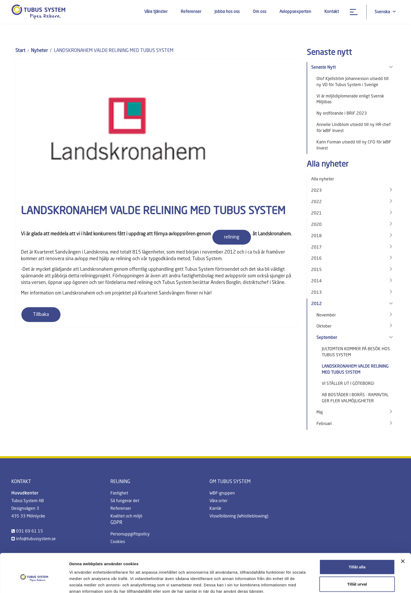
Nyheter (39, 50)
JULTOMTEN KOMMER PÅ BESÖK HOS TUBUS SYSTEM (356, 352)
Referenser (191, 12)
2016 (316, 258)
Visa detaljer (287, 582)
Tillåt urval (357, 558)
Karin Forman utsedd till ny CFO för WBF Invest (353, 145)
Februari (324, 424)
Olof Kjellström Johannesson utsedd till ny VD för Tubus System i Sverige (352, 82)
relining (231, 237)
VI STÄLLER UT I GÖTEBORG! (348, 384)
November (326, 315)
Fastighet (119, 493)
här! (208, 293)
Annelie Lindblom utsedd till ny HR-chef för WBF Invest (353, 128)
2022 (316, 202)
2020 (316, 225)
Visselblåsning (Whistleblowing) (238, 516)
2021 (316, 213)
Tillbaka (41, 314)
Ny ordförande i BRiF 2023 (341, 113)
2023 (316, 191)
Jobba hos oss (227, 12)
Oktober (323, 326)
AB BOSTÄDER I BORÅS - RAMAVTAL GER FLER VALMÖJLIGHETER (355, 398)
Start (20, 50)
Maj (319, 412)
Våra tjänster (155, 12)
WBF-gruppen (222, 493)
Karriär (215, 509)
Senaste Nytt (323, 68)
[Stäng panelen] (403, 535)
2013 (316, 293)
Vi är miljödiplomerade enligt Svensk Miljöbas (350, 99)
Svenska (385, 11)
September (326, 338)
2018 (316, 236)
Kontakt (331, 12)
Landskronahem (78, 293)
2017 (316, 247)
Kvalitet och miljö (126, 516)
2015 (316, 270)
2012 (316, 304)
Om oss (259, 12)
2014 (316, 281)
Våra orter (218, 501)
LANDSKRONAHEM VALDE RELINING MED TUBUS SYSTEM (355, 370)
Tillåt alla (357, 541)
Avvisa (357, 575)
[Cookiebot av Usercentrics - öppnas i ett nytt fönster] (34, 583)
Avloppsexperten (295, 12)
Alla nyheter (322, 179)
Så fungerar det (124, 501)
